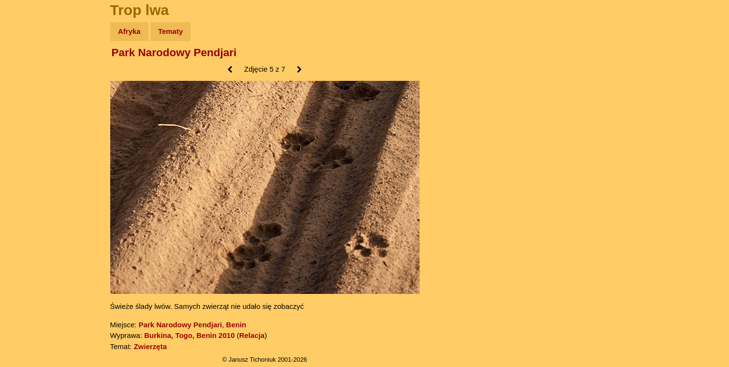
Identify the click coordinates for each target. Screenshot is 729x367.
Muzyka (29, 143)
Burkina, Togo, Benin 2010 (189, 335)
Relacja (252, 335)
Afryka (129, 31)
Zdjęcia (29, 88)
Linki (25, 181)
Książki (29, 125)
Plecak (28, 162)
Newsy (28, 106)
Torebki (29, 200)
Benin (236, 325)
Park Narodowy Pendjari (174, 52)
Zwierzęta (150, 346)
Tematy (170, 31)
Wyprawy (32, 69)
